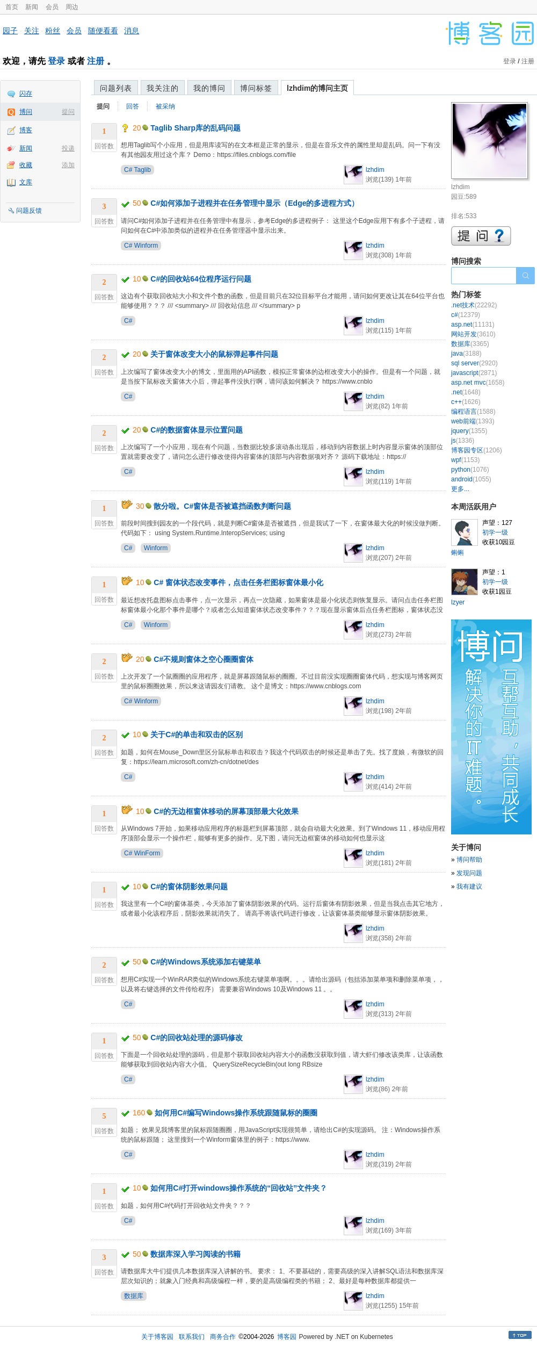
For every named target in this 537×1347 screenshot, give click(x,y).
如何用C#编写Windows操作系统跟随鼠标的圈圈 (236, 1112)
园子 (10, 30)
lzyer (458, 602)
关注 (31, 30)
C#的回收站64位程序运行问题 (200, 279)
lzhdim (375, 170)
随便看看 (103, 30)
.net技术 (474, 305)
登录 (56, 61)
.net (466, 392)
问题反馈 (29, 210)
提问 (68, 112)
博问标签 (256, 88)
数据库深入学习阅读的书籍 (195, 1254)
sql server (474, 363)
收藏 (25, 165)
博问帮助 (469, 859)
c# (465, 315)
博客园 (286, 1337)
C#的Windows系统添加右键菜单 (205, 961)
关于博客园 (157, 1337)
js (462, 440)
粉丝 (52, 30)
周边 (72, 7)
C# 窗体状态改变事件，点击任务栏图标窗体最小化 (238, 582)
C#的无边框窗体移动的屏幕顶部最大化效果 (226, 811)
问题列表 (116, 88)
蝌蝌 (457, 553)
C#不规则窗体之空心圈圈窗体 (203, 659)
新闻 (31, 7)
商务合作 (223, 1337)
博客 (25, 130)
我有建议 (469, 886)
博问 (25, 112)
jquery (469, 431)
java (466, 353)
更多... (460, 489)
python (470, 469)
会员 (52, 7)
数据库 (133, 1296)
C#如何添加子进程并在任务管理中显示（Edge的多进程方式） (254, 203)
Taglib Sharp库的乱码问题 (195, 128)
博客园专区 (476, 450)
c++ (466, 402)
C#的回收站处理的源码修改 (196, 1037)
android (471, 479)
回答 (132, 106)
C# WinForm (142, 853)
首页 (11, 7)
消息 (131, 30)
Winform (156, 548)
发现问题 (469, 873)
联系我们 (192, 1337)
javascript (474, 373)
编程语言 (473, 411)
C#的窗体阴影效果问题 (189, 886)
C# (128, 321)
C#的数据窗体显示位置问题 (196, 430)
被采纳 (165, 106)
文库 (25, 182)
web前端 (473, 421)
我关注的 (163, 88)
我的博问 (209, 88)
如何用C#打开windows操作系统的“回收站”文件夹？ (238, 1188)
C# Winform (141, 245)
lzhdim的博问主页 (317, 88)
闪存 (25, 93)
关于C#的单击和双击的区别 (196, 734)
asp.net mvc (477, 382)
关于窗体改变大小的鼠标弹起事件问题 (214, 354)
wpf (465, 460)
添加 (68, 165)
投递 (68, 148)
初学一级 (495, 532)
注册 (95, 61)
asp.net (473, 324)
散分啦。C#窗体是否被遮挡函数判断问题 (222, 506)
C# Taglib (137, 170)
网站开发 (473, 334)
